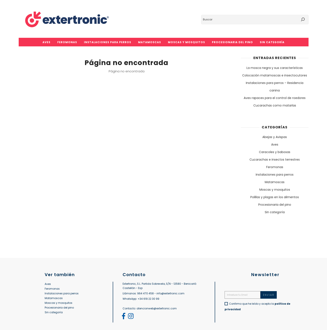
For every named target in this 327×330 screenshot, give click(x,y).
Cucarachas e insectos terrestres (274, 159)
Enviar (268, 295)
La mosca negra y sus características (274, 68)
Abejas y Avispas (274, 137)
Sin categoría (275, 212)
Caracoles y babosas (274, 152)
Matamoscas (274, 182)
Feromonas (274, 167)
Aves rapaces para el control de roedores (275, 98)
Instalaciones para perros (275, 174)
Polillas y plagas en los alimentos (274, 197)
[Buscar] (255, 19)
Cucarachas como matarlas (274, 105)
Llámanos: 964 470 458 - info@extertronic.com (153, 293)
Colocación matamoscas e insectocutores (274, 75)
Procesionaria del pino (274, 204)
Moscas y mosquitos (274, 189)
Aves (274, 144)
